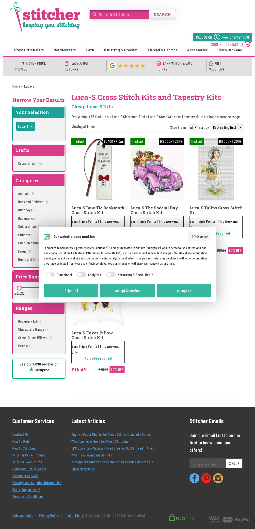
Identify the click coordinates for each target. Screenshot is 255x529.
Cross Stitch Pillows (35, 337)
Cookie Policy (74, 515)
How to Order (21, 441)
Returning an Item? (26, 489)
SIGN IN (216, 44)
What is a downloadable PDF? (91, 455)
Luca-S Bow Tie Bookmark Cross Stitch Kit (98, 210)
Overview (200, 236)
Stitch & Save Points (27, 461)
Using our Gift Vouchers (29, 468)
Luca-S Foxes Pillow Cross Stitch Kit (92, 335)
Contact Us (20, 434)
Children (26, 234)
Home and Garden (33, 259)
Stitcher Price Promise (28, 455)
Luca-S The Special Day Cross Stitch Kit (154, 210)
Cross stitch (30, 163)
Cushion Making (31, 242)
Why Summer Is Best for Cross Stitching (99, 441)
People (25, 345)
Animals (26, 193)
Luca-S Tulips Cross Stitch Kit (216, 210)
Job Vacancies (22, 515)
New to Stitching (24, 448)
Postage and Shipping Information (36, 482)
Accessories (197, 50)
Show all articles (83, 468)
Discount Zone (229, 50)
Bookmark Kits (30, 321)
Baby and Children (33, 201)
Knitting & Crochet (121, 50)
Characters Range (33, 329)
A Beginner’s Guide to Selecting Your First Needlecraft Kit (112, 461)
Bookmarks (28, 218)
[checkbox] (58, 275)
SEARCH (162, 14)
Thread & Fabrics (162, 50)
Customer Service (25, 475)
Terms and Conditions (28, 496)
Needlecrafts (64, 50)
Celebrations (29, 226)
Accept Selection (127, 290)
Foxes (24, 251)
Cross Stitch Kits (29, 50)
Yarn (89, 50)
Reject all (71, 290)
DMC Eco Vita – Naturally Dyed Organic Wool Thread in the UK (113, 448)
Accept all (184, 290)
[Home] (16, 86)
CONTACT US (234, 44)
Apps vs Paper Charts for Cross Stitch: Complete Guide (110, 434)
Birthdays (27, 209)
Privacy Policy (49, 515)
